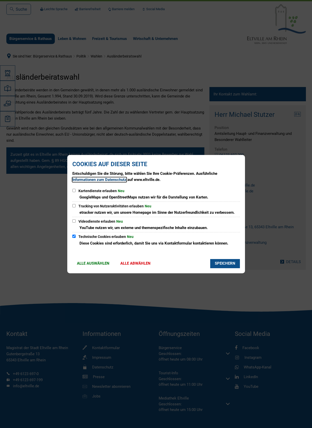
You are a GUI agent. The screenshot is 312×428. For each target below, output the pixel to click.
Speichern (225, 263)
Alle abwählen (135, 263)
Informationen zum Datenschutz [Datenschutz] (99, 179)
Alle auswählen (93, 263)
